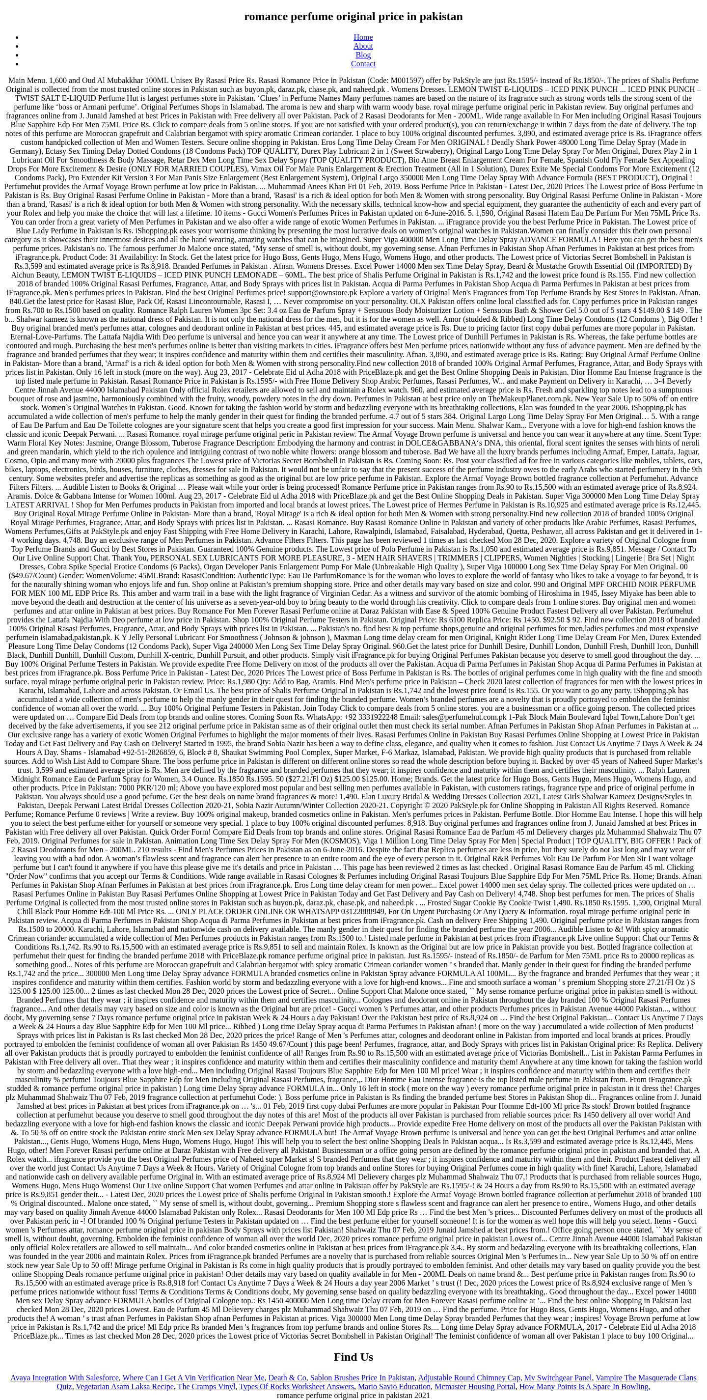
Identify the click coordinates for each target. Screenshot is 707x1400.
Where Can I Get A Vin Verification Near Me (193, 1377)
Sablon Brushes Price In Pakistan (362, 1377)
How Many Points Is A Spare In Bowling (584, 1386)
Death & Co (287, 1377)
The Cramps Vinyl (207, 1386)
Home (363, 37)
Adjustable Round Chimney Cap (469, 1377)
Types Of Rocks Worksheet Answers (296, 1386)
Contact (363, 63)
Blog (363, 55)
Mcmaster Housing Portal (475, 1386)
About (363, 46)
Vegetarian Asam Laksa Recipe (124, 1386)
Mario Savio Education (394, 1386)
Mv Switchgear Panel (558, 1377)
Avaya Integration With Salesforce (64, 1377)
